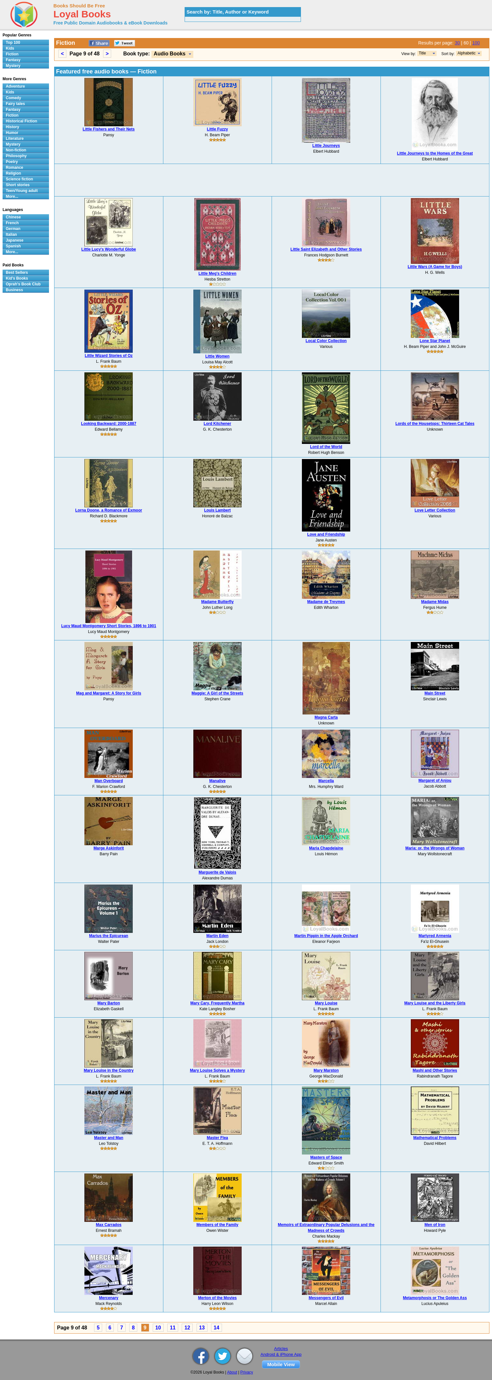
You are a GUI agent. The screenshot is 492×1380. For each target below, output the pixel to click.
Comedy (13, 98)
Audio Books (170, 53)
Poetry (12, 161)
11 (173, 1327)
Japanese (15, 240)
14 (216, 1327)
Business (14, 290)
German (13, 228)
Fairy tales (15, 103)
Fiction (12, 54)
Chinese (13, 217)
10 (158, 1327)
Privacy (246, 1372)
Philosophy (16, 156)
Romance (14, 167)
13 (202, 1327)
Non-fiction (16, 150)
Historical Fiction (21, 121)
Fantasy (13, 60)
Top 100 (13, 42)
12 (187, 1327)
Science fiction (19, 179)
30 (457, 42)
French (12, 223)
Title (422, 53)
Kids (10, 48)
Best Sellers (17, 272)
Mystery (13, 65)
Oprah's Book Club (23, 284)
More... (12, 196)
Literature (15, 138)
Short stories (18, 185)
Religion (13, 173)
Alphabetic (467, 53)
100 (476, 42)
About (232, 1372)
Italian (11, 234)
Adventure (15, 86)
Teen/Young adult (22, 190)
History (12, 127)
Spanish (13, 246)
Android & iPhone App (281, 1354)
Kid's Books (17, 278)
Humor (12, 132)
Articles (281, 1348)
